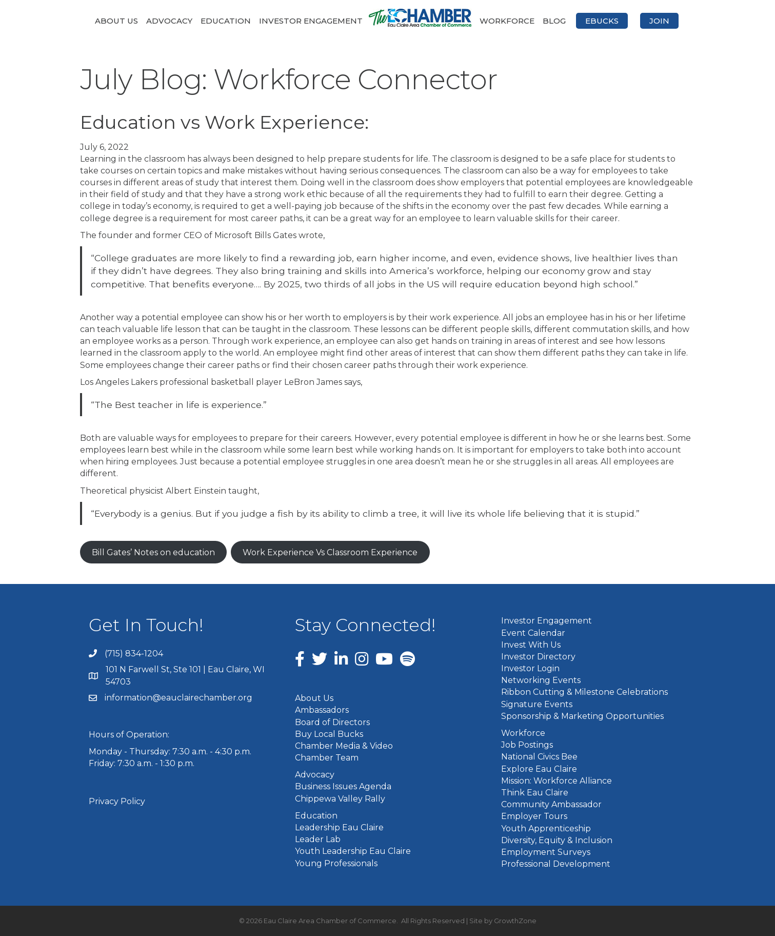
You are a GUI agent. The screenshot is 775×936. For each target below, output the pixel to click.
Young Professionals (336, 863)
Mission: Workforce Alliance (556, 781)
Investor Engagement (311, 21)
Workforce (507, 21)
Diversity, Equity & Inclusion (556, 840)
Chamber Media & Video (344, 746)
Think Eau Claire (534, 792)
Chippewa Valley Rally (340, 799)
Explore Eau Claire (539, 769)
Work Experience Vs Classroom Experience (330, 552)
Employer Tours (534, 816)
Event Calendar (533, 633)
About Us (116, 21)
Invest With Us (531, 645)
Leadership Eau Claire (339, 827)
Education (226, 21)
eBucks (602, 21)
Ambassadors (322, 710)
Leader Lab (318, 839)
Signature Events (536, 704)
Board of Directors (332, 722)
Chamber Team (327, 758)
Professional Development (555, 864)
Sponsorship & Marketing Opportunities (582, 716)
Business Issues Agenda (343, 786)
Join (659, 21)
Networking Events (541, 680)
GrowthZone (515, 921)
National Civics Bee (539, 757)
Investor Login (530, 668)
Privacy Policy (117, 801)
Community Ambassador (551, 804)
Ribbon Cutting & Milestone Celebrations (584, 692)
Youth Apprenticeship (546, 828)
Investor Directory (538, 656)
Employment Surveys (545, 852)
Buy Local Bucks (329, 734)
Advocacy (169, 21)
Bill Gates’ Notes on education (153, 552)
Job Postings (527, 745)
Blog (554, 21)
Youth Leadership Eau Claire (353, 851)
